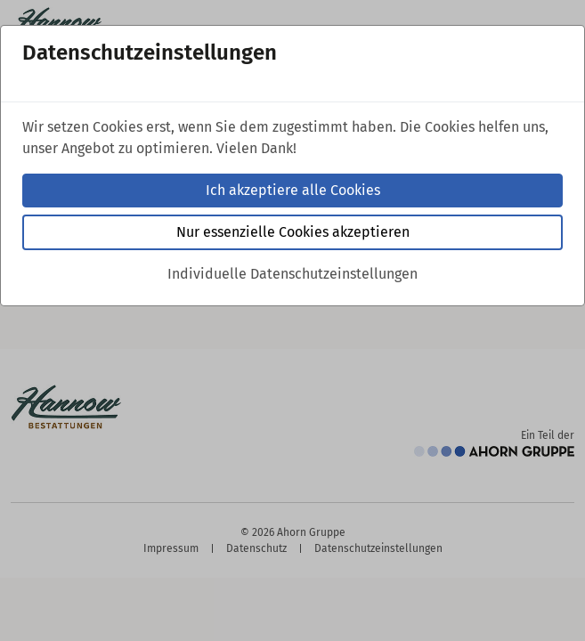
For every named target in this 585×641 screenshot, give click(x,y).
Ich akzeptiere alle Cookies (293, 190)
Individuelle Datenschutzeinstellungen (292, 273)
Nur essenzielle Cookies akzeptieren (293, 231)
